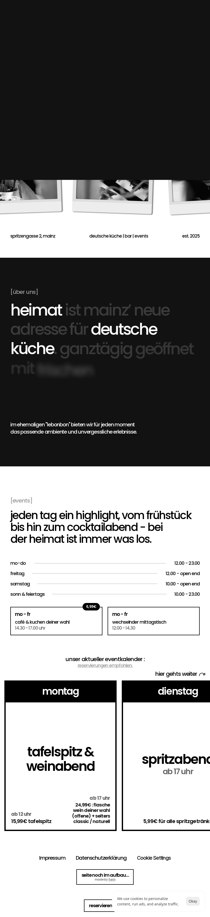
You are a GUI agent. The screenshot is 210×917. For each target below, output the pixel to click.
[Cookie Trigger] (154, 858)
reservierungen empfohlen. (105, 665)
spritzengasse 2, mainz (32, 236)
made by (105, 879)
